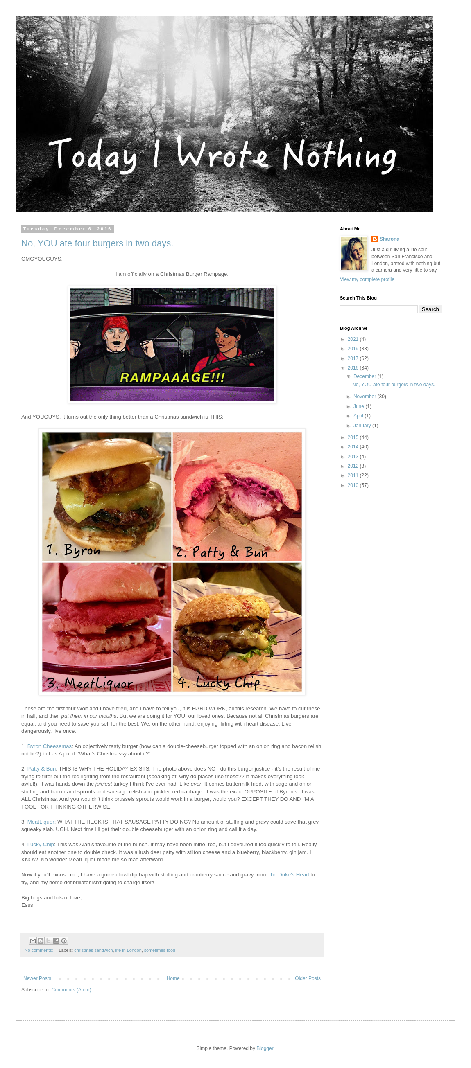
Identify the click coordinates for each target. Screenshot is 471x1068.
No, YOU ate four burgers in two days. (97, 243)
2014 (354, 447)
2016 (354, 368)
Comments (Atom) (71, 990)
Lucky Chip (40, 844)
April (359, 416)
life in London (128, 950)
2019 (354, 348)
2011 (354, 475)
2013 (354, 457)
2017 (354, 358)
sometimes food (159, 950)
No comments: (39, 950)
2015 (354, 437)
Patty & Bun (41, 769)
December (365, 376)
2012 (354, 466)
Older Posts (308, 978)
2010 (354, 485)
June (359, 406)
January (362, 425)
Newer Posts (37, 978)
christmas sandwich (93, 950)
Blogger (264, 1048)
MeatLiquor (40, 822)
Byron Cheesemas (49, 746)
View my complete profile (367, 279)
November (365, 396)
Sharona (389, 239)
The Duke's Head (288, 875)
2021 (354, 339)
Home (173, 978)
